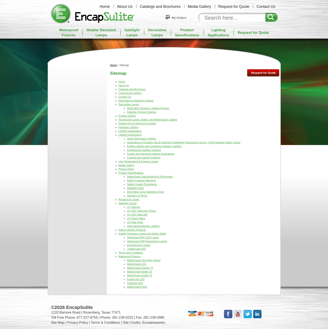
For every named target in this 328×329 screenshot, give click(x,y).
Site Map (57, 322)
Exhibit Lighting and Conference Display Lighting (154, 146)
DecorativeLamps (157, 32)
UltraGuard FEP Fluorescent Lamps (147, 241)
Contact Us (265, 6)
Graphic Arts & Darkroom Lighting (137, 123)
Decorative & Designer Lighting (135, 100)
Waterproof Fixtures (129, 256)
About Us (125, 6)
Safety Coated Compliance (142, 184)
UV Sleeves (133, 207)
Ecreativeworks (153, 322)
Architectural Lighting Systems (144, 150)
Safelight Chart (135, 188)
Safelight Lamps (127, 203)
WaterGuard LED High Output (143, 260)
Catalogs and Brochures (160, 6)
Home (105, 6)
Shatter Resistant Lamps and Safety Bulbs (142, 233)
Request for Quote (233, 6)
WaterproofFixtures (68, 32)
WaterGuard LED (136, 264)
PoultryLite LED (135, 279)
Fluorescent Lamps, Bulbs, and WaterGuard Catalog (147, 119)
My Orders (179, 17)
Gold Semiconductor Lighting (143, 226)
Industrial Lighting (128, 127)
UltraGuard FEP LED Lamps (143, 237)
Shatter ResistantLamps (101, 32)
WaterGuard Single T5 (139, 275)
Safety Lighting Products (132, 229)
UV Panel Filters (136, 218)
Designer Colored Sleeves (141, 112)
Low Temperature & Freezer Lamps (138, 161)
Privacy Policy (126, 169)
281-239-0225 (122, 317)
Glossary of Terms (137, 195)
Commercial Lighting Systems (143, 157)
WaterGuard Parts (137, 286)
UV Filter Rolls (135, 222)
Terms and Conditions (130, 252)
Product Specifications (131, 172)
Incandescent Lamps (138, 245)
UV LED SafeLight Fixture (141, 210)
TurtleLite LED (135, 283)
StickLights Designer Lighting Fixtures (148, 108)
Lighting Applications (129, 131)
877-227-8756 (87, 317)
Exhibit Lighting (127, 115)
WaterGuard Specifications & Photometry (150, 176)
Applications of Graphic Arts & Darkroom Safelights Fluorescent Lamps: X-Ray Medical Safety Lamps (183, 142)
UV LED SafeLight (137, 214)
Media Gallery (199, 6)
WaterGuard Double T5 (140, 267)
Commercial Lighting (129, 93)
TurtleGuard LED (136, 248)
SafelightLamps (132, 32)
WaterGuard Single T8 (139, 271)
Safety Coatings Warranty (141, 180)
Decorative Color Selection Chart (145, 191)
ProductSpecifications (187, 32)
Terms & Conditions (105, 322)
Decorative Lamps (128, 104)
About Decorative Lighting (141, 138)
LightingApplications (218, 32)
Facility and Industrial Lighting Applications (150, 153)
